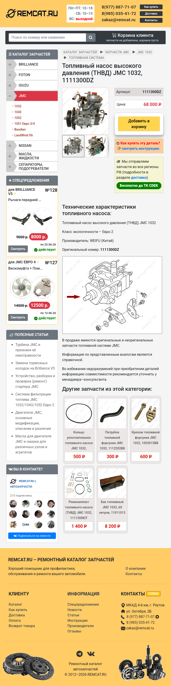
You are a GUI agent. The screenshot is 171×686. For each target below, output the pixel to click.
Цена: (121, 104)
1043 (17, 112)
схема (153, 593)
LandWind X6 (23, 135)
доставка (139, 177)
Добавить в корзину (138, 124)
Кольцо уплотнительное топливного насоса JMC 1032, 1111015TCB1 (79, 442)
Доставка (151, 13)
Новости (74, 610)
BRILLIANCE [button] (28, 64)
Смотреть (18, 249)
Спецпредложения (83, 604)
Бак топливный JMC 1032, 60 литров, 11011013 (112, 507)
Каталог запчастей (80, 52)
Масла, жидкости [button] (29, 156)
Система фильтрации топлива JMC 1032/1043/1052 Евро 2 (34, 399)
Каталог (15, 604)
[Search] (47, 37)
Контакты (151, 20)
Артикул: (121, 92)
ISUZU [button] (24, 85)
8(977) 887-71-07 (119, 7)
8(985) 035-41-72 (119, 13)
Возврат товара (22, 626)
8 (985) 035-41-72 (140, 622)
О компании (136, 568)
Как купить (151, 6)
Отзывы (74, 631)
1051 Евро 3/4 (24, 123)
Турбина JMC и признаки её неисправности (28, 350)
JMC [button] (22, 96)
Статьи (73, 615)
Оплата (15, 620)
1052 (17, 118)
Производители (80, 626)
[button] (104, 111)
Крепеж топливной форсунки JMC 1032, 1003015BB (146, 437)
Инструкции (77, 620)
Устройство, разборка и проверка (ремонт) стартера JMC (35, 381)
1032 (17, 106)
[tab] (32, 64)
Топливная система (86, 58)
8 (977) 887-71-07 (142, 617)
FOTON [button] (24, 75)
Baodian (20, 129)
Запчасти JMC (117, 52)
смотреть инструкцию (140, 148)
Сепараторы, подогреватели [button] (34, 166)
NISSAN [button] (25, 145)
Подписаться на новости (32, 535)
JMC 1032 (144, 52)
